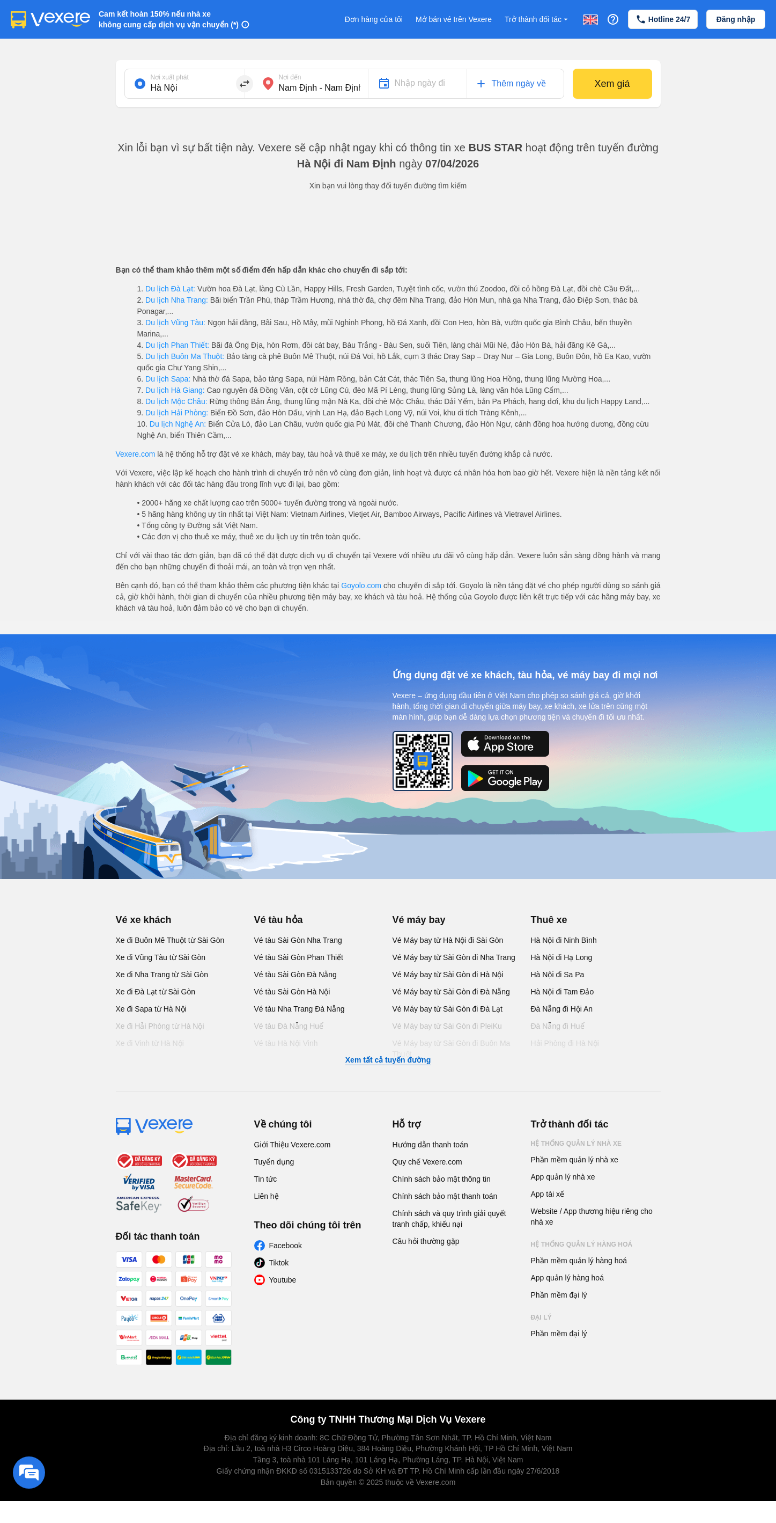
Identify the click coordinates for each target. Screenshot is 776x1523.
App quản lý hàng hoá (567, 1277)
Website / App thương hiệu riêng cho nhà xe (592, 1216)
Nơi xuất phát (170, 77)
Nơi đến (290, 77)
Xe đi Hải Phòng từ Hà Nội (160, 1026)
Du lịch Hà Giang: (174, 390)
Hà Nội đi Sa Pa (558, 974)
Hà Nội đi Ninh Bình (564, 940)
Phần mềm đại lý (559, 1295)
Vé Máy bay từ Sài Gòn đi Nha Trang (454, 957)
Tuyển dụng (274, 1162)
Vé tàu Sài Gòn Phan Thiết (299, 957)
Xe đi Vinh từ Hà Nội (150, 1043)
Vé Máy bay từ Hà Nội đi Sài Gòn (448, 940)
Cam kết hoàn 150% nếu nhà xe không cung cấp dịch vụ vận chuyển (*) (169, 19)
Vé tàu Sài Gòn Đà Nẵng (295, 974)
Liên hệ (266, 1196)
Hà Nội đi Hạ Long (562, 957)
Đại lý (541, 1317)
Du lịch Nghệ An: (177, 424)
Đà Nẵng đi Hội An (562, 1009)
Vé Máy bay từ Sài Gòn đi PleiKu (447, 1026)
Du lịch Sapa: (168, 379)
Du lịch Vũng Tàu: (175, 322)
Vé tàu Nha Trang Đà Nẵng (299, 1009)
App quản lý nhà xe (563, 1177)
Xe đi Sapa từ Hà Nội (151, 1009)
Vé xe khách (144, 919)
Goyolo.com (361, 585)
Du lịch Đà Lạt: (170, 288)
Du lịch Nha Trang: (176, 300)
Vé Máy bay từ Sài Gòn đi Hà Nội (448, 974)
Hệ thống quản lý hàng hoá (582, 1244)
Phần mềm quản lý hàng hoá (579, 1260)
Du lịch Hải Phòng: (176, 412)
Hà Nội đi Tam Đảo (562, 991)
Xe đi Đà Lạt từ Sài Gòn (156, 991)
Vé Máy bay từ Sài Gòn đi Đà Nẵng (451, 991)
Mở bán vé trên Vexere (454, 19)
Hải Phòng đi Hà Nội (565, 1043)
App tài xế (547, 1194)
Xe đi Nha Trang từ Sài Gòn (162, 974)
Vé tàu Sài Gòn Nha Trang (298, 940)
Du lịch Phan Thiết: (177, 345)
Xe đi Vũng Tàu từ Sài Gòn (161, 957)
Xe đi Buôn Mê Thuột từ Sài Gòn (170, 940)
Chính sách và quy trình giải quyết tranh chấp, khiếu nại (449, 1218)
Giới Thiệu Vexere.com (292, 1144)
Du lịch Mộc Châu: (176, 401)
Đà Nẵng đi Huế (558, 1026)
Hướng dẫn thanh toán (430, 1144)
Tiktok (279, 1262)
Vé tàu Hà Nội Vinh (286, 1043)
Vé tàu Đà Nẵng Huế (289, 1026)
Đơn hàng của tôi (374, 19)
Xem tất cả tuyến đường (388, 1060)
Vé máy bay (419, 919)
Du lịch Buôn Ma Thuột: (184, 356)
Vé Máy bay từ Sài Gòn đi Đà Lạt (447, 1009)
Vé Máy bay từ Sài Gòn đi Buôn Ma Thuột (452, 1048)
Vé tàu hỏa (278, 919)
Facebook (285, 1245)
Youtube (283, 1280)
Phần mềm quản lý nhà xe (574, 1159)
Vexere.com (136, 454)
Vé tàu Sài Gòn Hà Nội (292, 991)
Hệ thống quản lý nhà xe (576, 1143)
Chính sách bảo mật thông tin (442, 1179)
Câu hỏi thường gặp (426, 1241)
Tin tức (265, 1179)
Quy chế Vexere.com (427, 1162)
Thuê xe (549, 919)
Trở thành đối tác (537, 19)
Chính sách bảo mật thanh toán (445, 1196)
